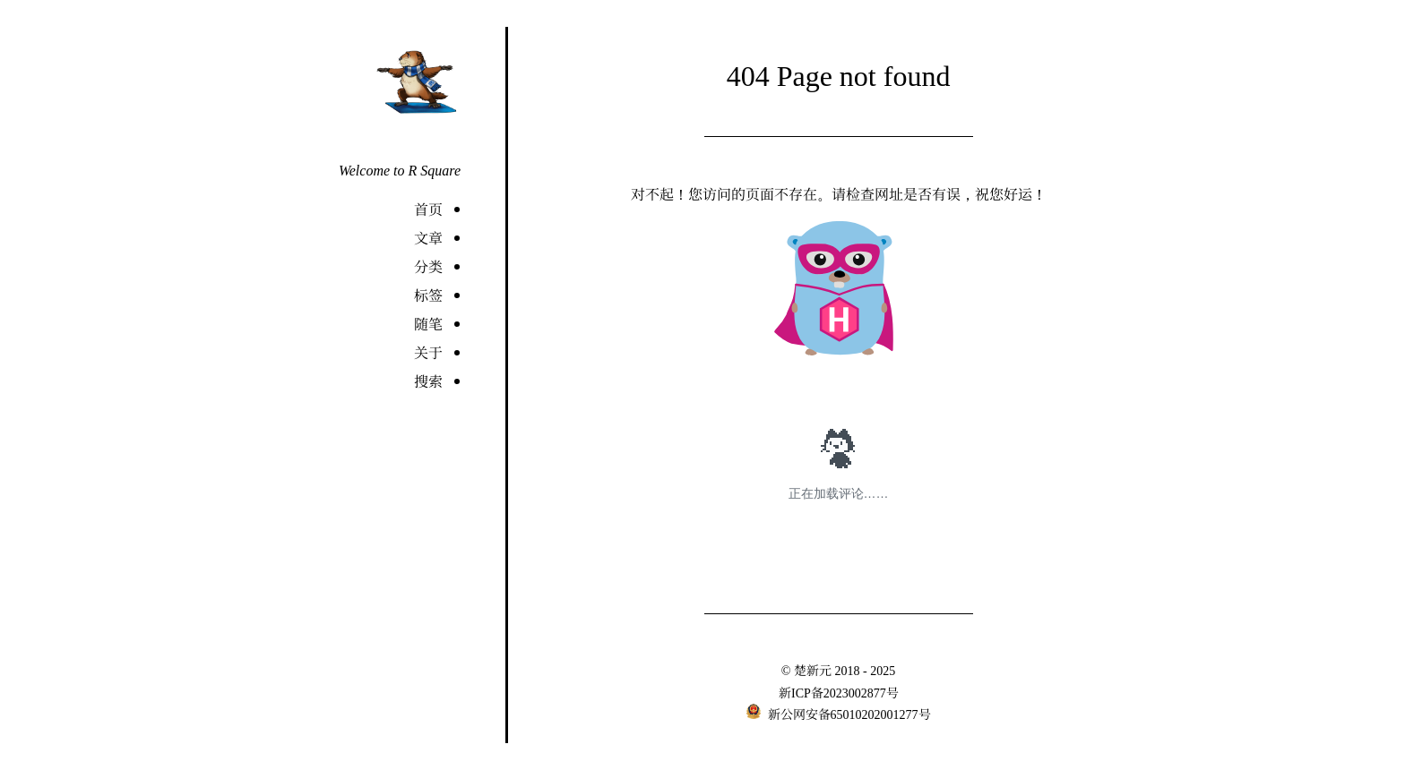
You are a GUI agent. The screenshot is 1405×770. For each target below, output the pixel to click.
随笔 (428, 323)
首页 (428, 209)
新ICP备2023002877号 (839, 692)
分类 (428, 266)
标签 (428, 295)
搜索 (428, 381)
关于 (428, 352)
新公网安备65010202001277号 (847, 714)
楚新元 (813, 670)
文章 (428, 237)
